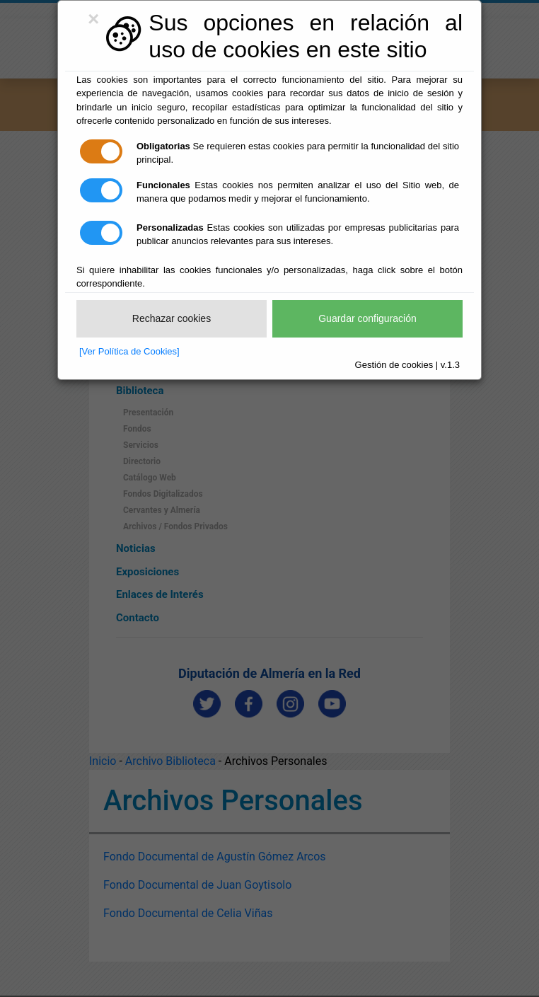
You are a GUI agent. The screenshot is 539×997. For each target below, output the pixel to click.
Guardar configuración (367, 318)
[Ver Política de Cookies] (129, 351)
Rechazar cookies (171, 318)
